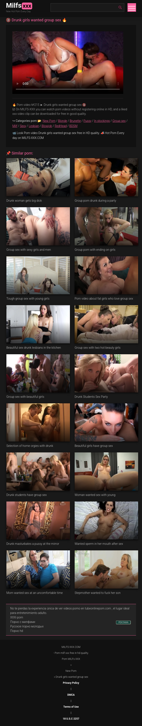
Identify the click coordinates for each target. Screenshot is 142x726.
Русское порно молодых (26, 626)
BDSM (73, 126)
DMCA (71, 694)
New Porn (49, 120)
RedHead (61, 126)
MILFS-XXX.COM (71, 647)
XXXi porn (16, 617)
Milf (14, 126)
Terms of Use (71, 706)
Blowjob (47, 126)
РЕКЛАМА (123, 622)
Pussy (87, 120)
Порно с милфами (22, 622)
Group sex (119, 120)
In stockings (102, 120)
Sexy (23, 126)
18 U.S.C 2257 (71, 718)
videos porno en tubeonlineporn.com (87, 608)
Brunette (75, 120)
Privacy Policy (71, 682)
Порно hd (16, 631)
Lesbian (34, 126)
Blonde (62, 120)
